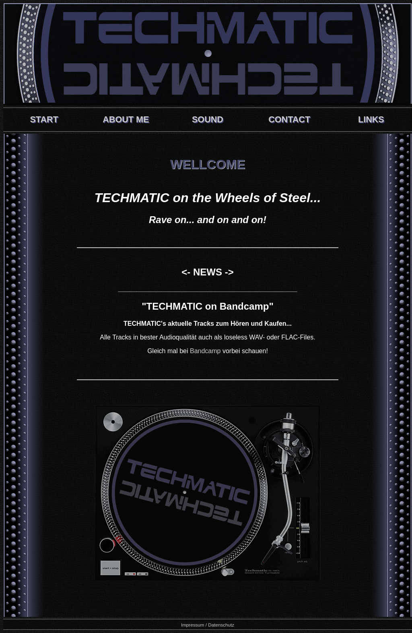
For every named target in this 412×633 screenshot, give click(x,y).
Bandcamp (205, 351)
